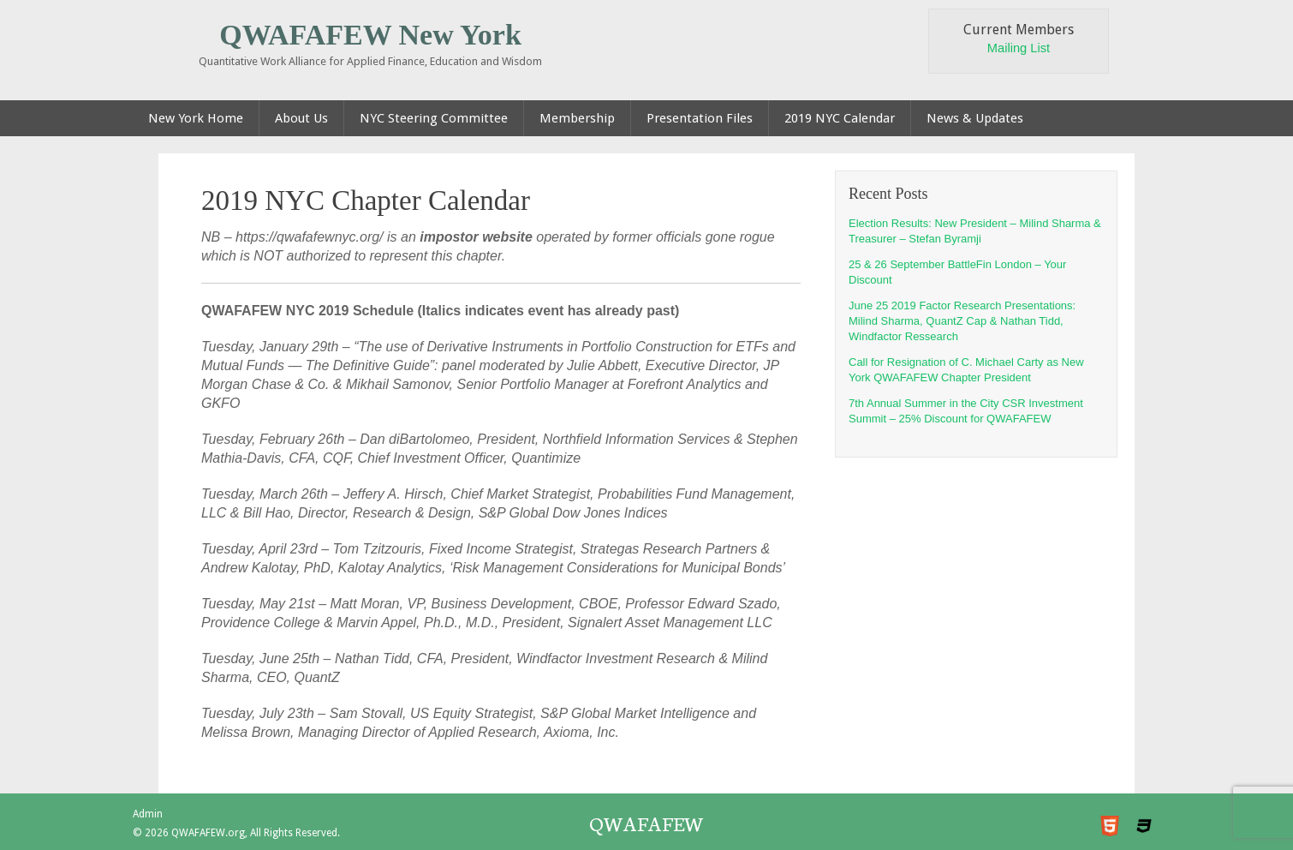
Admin (148, 814)
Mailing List (1018, 48)
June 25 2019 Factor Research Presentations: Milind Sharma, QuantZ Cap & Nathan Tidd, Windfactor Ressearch (962, 321)
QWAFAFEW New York (370, 35)
